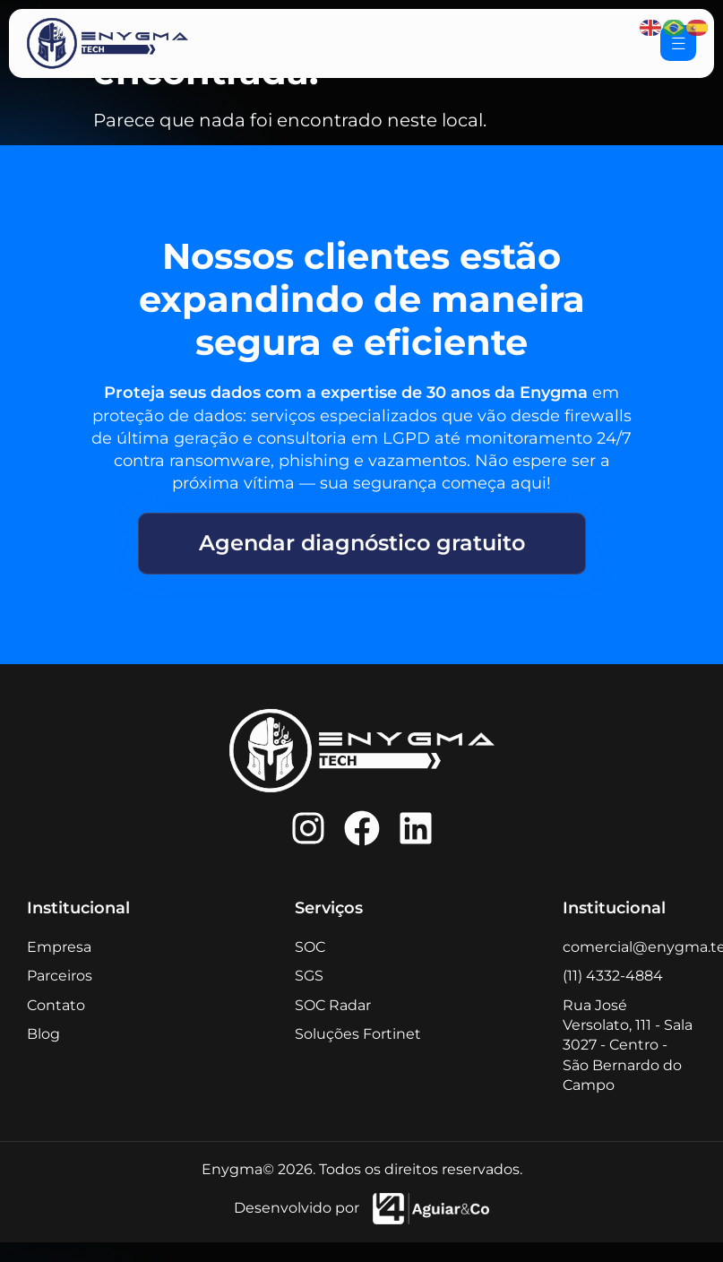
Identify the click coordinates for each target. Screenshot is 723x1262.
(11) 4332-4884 (613, 975)
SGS (309, 975)
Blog (43, 1033)
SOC (310, 946)
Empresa (59, 946)
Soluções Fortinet (358, 1033)
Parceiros (59, 975)
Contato (56, 1005)
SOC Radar (333, 1005)
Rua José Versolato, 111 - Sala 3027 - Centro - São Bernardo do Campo (628, 1045)
